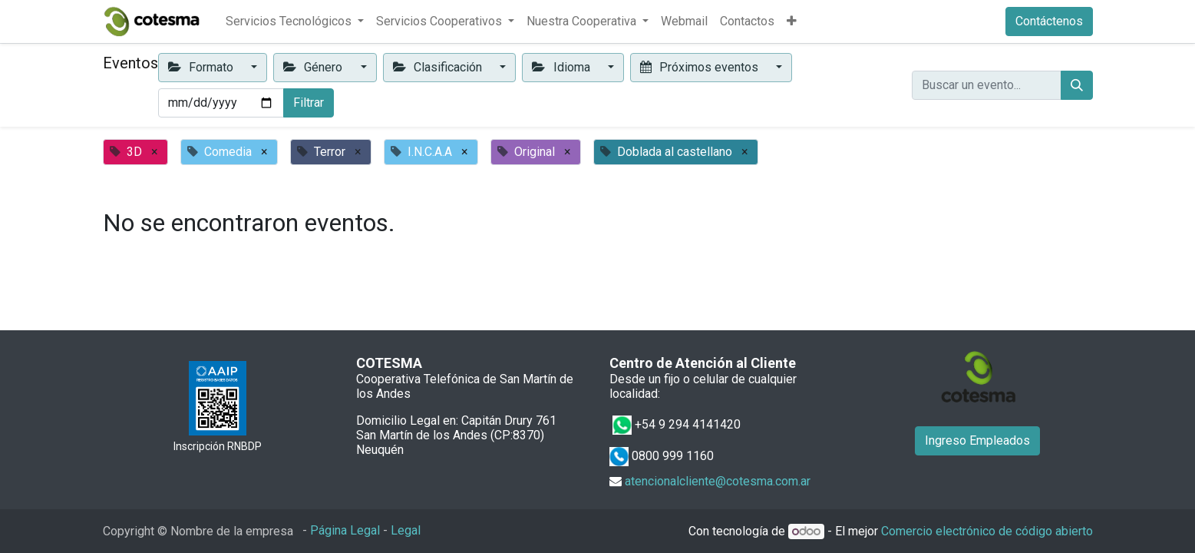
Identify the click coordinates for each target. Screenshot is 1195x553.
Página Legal (345, 530)
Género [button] (314, 67)
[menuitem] (684, 21)
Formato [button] (202, 67)
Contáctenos (1049, 21)
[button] (792, 21)
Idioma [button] (562, 67)
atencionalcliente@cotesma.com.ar (717, 481)
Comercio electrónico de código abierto (987, 531)
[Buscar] (1077, 85)
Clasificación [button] (439, 67)
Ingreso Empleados (977, 440)
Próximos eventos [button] (700, 67)
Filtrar (308, 102)
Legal (406, 530)
